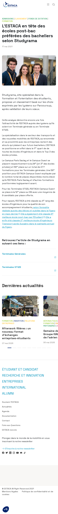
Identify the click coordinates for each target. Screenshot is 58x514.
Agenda (5, 411)
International (14, 387)
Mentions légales (10, 491)
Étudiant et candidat (20, 369)
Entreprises (12, 381)
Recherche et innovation (23, 375)
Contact (6, 420)
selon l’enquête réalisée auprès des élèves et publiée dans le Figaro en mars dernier (28, 210)
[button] (5, 509)
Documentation (9, 416)
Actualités (7, 406)
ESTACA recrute (9, 430)
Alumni (8, 393)
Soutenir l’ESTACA (10, 402)
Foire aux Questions (11, 425)
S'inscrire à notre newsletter (20, 448)
